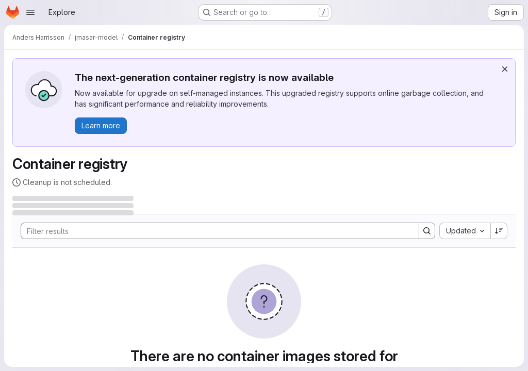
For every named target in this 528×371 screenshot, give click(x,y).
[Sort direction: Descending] (499, 231)
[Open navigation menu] (30, 12)
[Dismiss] (505, 69)
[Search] (215, 231)
